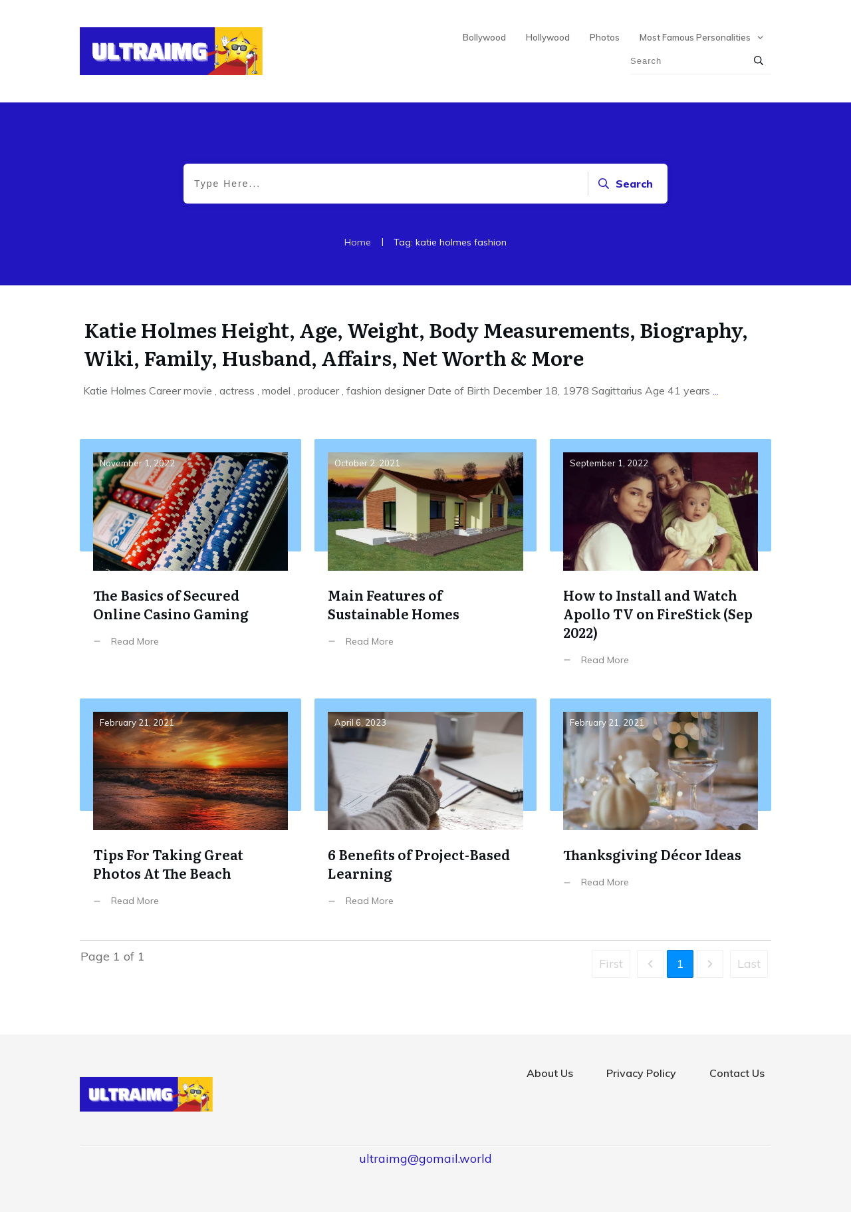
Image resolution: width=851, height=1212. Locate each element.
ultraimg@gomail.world (425, 1158)
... (716, 390)
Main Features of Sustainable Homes (425, 562)
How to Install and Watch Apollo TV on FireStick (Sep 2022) (660, 562)
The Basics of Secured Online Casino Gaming (190, 562)
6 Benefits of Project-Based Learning (425, 812)
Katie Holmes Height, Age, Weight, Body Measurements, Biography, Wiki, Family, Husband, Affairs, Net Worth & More (416, 343)
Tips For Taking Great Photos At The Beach (190, 812)
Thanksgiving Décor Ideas (660, 812)
